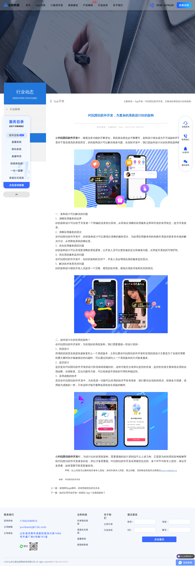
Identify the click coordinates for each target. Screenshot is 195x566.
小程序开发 (57, 5)
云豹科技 (128, 101)
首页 (28, 5)
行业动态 (103, 5)
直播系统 (81, 538)
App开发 (41, 5)
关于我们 (118, 5)
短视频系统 (82, 544)
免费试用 (184, 5)
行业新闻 (13, 109)
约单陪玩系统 (82, 522)
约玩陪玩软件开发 (72, 479)
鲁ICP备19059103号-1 (60, 561)
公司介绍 (108, 524)
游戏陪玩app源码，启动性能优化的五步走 (79, 488)
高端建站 (73, 5)
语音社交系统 (82, 531)
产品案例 (88, 5)
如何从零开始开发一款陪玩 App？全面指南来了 (82, 493)
